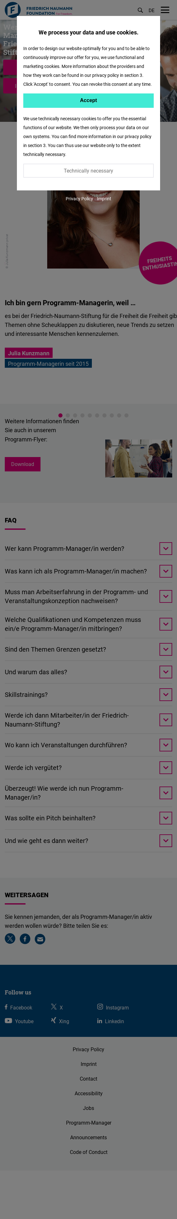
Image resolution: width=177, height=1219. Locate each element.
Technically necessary (88, 170)
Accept (88, 100)
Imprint (104, 199)
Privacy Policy (79, 199)
